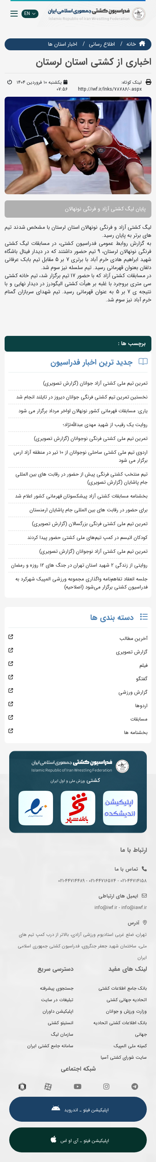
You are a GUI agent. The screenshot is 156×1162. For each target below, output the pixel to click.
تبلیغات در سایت (57, 999)
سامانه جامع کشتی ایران (50, 1046)
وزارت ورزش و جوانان (126, 1011)
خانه (131, 44)
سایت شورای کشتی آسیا (124, 1057)
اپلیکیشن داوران (58, 1011)
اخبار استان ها (62, 44)
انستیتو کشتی (60, 1022)
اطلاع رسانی (102, 44)
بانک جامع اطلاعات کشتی (122, 988)
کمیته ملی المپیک (130, 1046)
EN (30, 13)
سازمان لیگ (62, 1034)
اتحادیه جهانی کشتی (126, 999)
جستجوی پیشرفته (56, 988)
